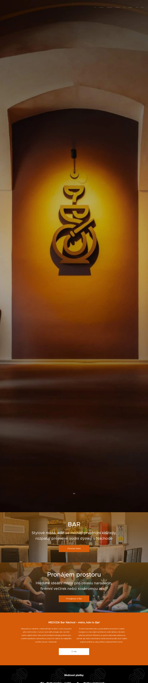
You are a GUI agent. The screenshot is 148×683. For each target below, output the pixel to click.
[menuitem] (118, 7)
